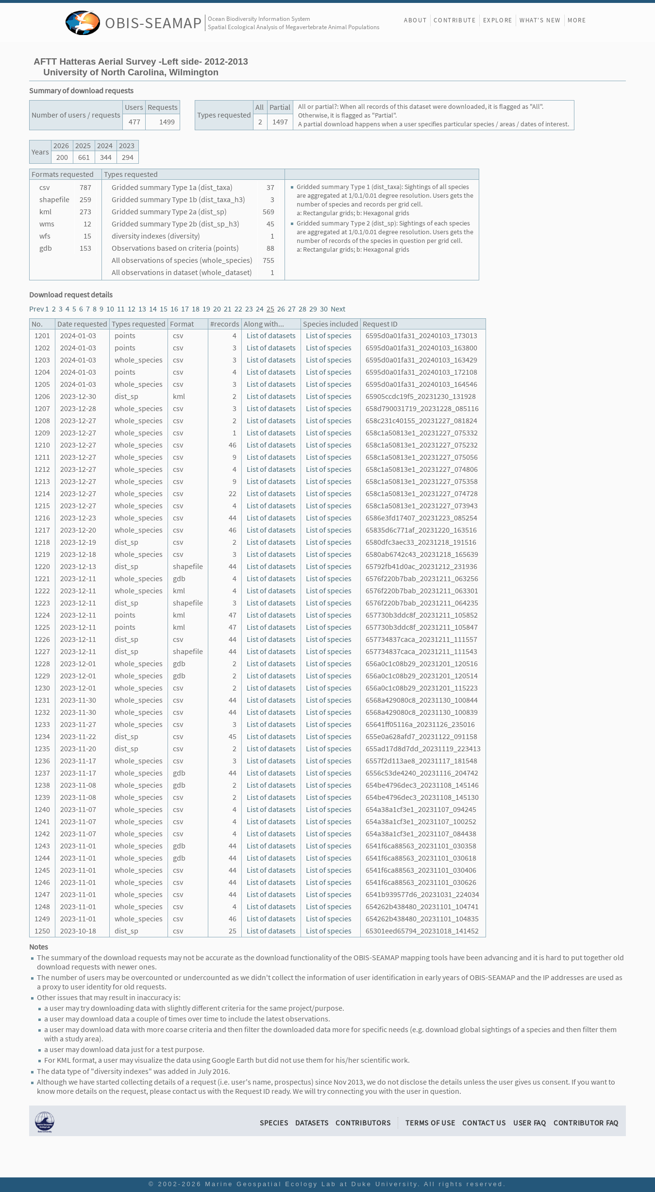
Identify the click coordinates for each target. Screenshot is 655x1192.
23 (249, 308)
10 (110, 308)
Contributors (363, 1122)
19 (206, 308)
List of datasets (271, 335)
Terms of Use (430, 1122)
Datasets (311, 1122)
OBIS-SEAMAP (153, 23)
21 (228, 308)
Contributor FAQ (586, 1122)
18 (196, 308)
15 (164, 308)
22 (238, 308)
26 (281, 308)
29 (313, 308)
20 (217, 308)
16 (174, 308)
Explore (498, 20)
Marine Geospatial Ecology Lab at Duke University (311, 1184)
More (577, 20)
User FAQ (529, 1122)
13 (142, 308)
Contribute (455, 20)
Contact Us (484, 1122)
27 (292, 308)
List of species (329, 335)
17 (185, 308)
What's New (540, 20)
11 (121, 308)
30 (324, 308)
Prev (36, 308)
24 (260, 308)
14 (153, 308)
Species (274, 1122)
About (415, 20)
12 (131, 308)
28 (302, 308)
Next (338, 308)
